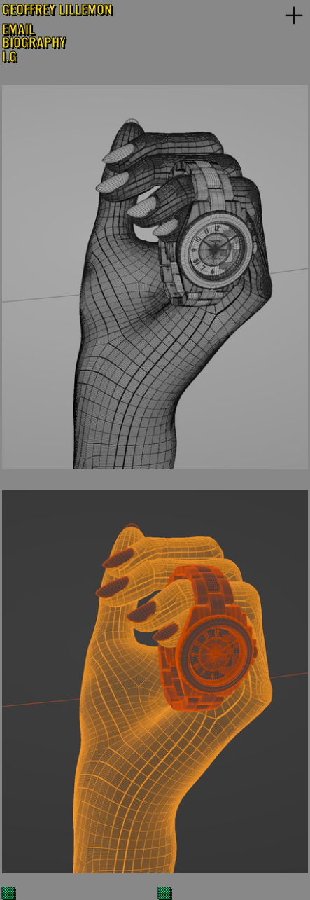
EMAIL (18, 28)
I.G (9, 56)
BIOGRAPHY (34, 42)
